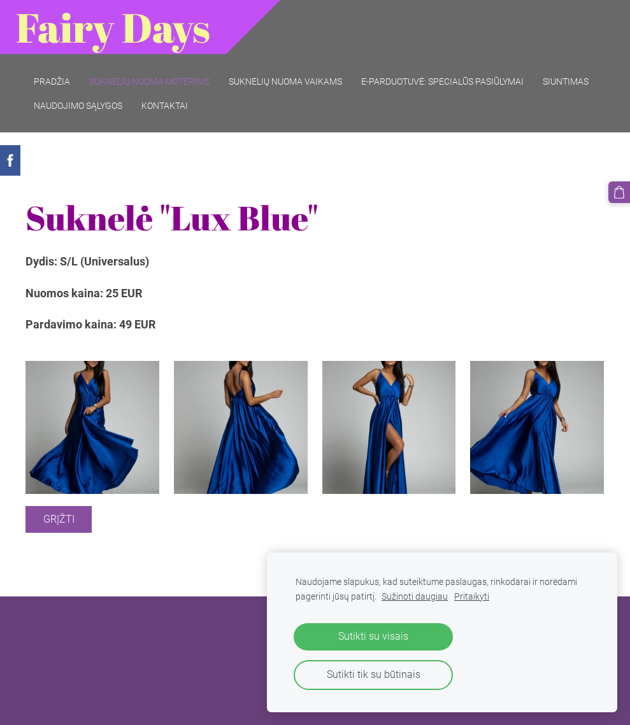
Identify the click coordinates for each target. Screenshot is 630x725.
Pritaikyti (471, 596)
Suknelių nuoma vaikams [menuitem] (285, 81)
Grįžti (59, 519)
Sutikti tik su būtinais (373, 674)
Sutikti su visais (373, 636)
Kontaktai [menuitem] (164, 106)
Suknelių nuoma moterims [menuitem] (149, 81)
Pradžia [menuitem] (52, 81)
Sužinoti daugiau (415, 596)
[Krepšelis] (619, 192)
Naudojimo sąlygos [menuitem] (78, 106)
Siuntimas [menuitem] (566, 81)
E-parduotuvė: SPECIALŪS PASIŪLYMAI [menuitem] (442, 81)
